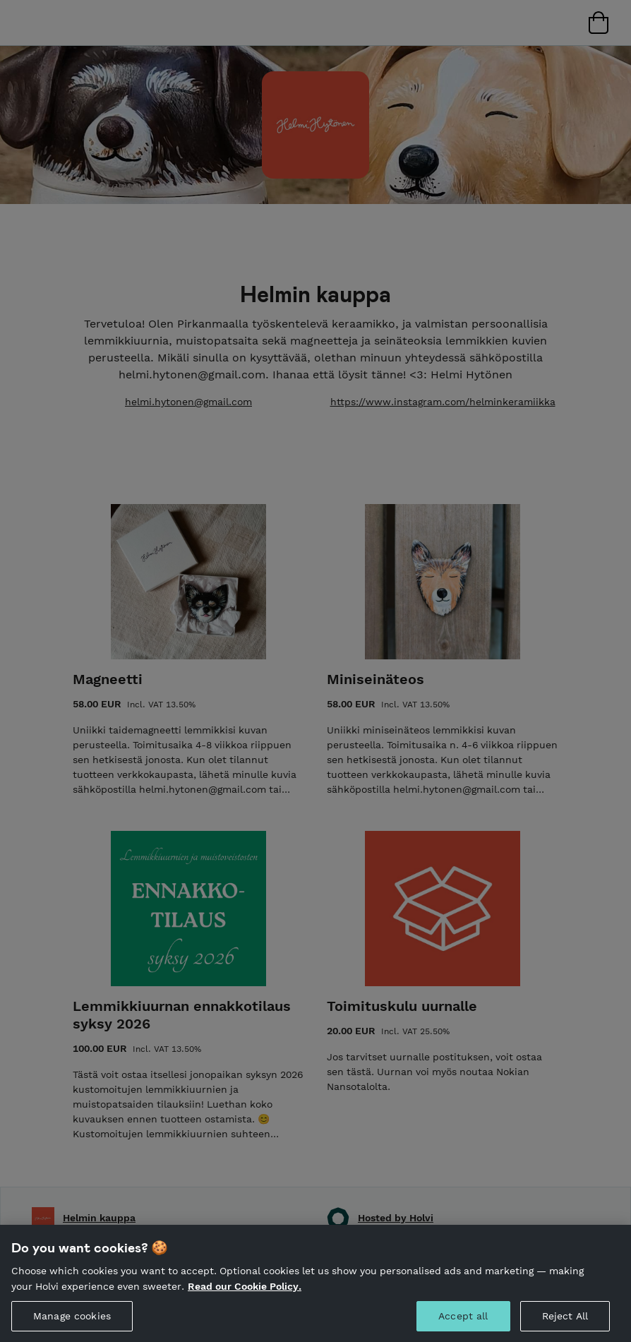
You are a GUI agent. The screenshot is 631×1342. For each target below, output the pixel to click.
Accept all (463, 1326)
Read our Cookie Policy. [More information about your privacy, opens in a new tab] (244, 1296)
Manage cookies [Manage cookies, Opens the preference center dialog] (72, 1326)
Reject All (565, 1326)
